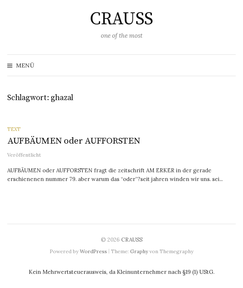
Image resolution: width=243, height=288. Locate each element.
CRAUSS (121, 19)
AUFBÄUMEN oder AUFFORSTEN (73, 141)
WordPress (93, 251)
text (14, 129)
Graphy (139, 251)
